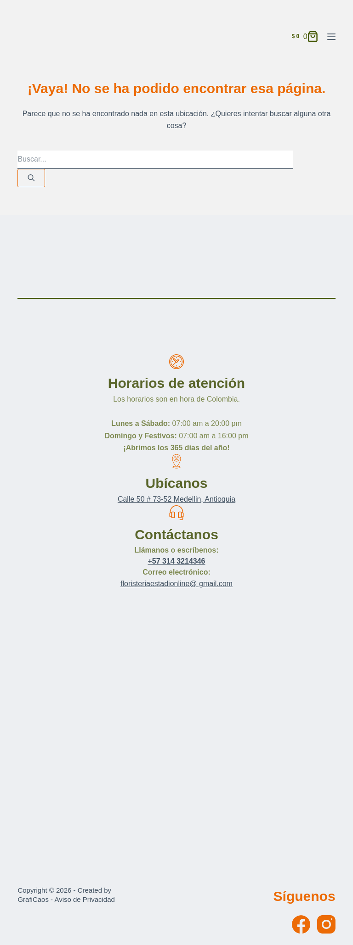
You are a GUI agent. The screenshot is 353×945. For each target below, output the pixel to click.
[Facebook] (301, 924)
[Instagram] (326, 924)
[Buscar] (31, 178)
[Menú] (331, 37)
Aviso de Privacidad (84, 899)
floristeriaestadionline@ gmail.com (176, 583)
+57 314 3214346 (176, 561)
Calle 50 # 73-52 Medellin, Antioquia (176, 499)
